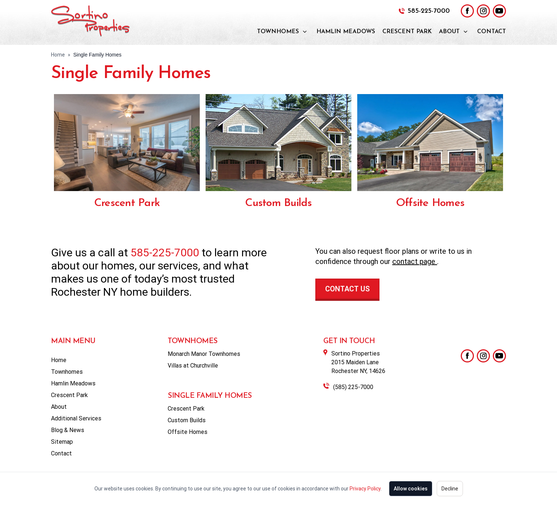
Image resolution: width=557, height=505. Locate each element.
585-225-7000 (429, 11)
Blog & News (67, 430)
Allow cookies (411, 489)
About (449, 32)
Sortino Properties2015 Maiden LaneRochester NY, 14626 (358, 362)
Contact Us (347, 288)
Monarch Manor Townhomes (204, 353)
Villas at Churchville (193, 365)
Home (58, 55)
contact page (414, 261)
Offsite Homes (430, 203)
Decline (449, 489)
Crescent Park (407, 32)
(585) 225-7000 (353, 387)
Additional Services (76, 418)
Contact (491, 32)
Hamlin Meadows (345, 32)
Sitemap (62, 441)
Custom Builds (278, 203)
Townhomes (278, 32)
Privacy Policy (365, 489)
